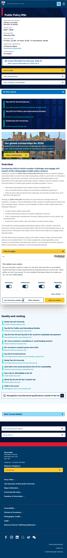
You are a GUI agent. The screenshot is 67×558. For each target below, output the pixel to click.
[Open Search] (59, 4)
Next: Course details (33, 414)
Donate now (10, 470)
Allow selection (33, 300)
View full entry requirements (12, 48)
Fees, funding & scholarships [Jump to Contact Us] (14, 82)
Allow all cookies (54, 300)
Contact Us (59, 548)
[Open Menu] (64, 4)
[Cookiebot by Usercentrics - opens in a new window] (56, 256)
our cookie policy (16, 274)
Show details (56, 294)
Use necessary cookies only (13, 300)
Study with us (8, 435)
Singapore (16, 466)
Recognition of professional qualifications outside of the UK (33, 395)
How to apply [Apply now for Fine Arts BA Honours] (8, 70)
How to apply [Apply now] (9, 251)
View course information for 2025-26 (22, 63)
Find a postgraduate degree (13, 428)
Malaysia (7, 466)
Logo (3, 3)
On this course (9, 92)
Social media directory (56, 544)
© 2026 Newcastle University (54, 552)
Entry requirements (11, 76)
